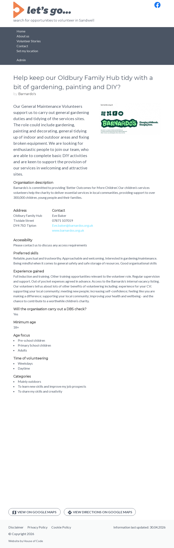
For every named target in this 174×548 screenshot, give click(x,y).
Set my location (27, 51)
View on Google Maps (34, 512)
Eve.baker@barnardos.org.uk (72, 225)
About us (23, 36)
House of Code (33, 541)
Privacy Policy (37, 527)
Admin (21, 60)
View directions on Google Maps (99, 512)
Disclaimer (16, 527)
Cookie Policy (61, 527)
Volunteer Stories (29, 41)
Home (21, 31)
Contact (22, 46)
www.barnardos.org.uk (68, 230)
